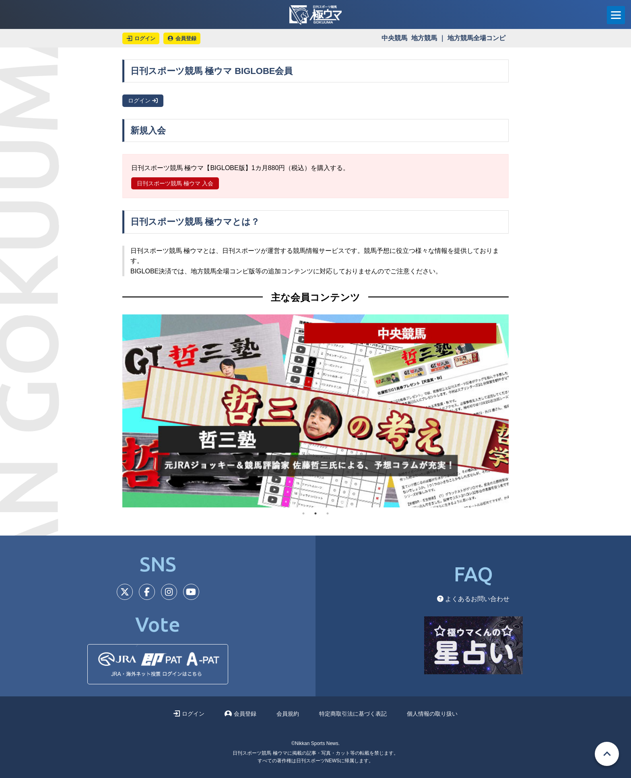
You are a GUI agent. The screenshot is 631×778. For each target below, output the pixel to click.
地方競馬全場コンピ (476, 38)
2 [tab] (315, 513)
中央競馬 (394, 38)
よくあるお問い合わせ (473, 598)
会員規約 (287, 713)
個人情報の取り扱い (432, 713)
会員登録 (240, 713)
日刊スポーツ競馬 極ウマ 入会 (175, 183)
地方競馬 (424, 38)
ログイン (143, 100)
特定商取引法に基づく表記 (353, 713)
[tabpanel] (315, 410)
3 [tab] (328, 513)
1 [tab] (303, 513)
